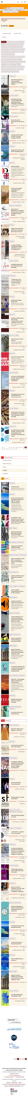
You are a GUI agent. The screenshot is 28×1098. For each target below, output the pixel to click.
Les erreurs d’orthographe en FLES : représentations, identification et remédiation (17, 378)
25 (16, 449)
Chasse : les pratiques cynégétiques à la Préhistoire (16, 190)
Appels (22, 42)
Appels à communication (7, 44)
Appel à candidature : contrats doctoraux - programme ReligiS (16, 640)
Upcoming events (7, 33)
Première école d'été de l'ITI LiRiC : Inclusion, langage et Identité (17, 136)
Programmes (4, 61)
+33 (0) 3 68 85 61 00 (15, 1075)
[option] (14, 487)
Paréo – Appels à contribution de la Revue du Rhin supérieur (17, 591)
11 (9, 447)
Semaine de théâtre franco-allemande (16, 783)
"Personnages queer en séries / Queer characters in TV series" (17, 871)
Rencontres (8, 64)
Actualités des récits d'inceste (13, 42)
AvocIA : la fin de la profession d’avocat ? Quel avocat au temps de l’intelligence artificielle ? (17, 889)
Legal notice (14, 1082)
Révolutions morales (16, 66)
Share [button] (15, 1059)
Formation (15, 49)
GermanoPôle (22, 49)
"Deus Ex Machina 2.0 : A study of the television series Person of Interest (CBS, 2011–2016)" (17, 619)
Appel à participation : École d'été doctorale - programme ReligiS (16, 533)
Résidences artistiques (6, 66)
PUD (23, 56)
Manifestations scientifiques (8, 56)
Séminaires (9, 69)
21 (7, 449)
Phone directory (20, 1076)
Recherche (23, 61)
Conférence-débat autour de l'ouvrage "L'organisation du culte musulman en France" (17, 320)
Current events (17, 33)
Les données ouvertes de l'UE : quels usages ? (17, 746)
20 (4, 449)
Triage (21, 69)
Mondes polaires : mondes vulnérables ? (17, 798)
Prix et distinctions (18, 59)
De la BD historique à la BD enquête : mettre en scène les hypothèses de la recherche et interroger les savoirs (18, 433)
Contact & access (9, 1076)
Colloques (4, 46)
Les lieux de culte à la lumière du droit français (17, 601)
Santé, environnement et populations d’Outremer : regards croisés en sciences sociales (17, 500)
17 (23, 447)
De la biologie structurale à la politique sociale (17, 395)
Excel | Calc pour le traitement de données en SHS (17, 121)
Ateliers (14, 44)
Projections (10, 61)
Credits (20, 1082)
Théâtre (8, 54)
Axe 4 (19, 44)
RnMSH (19, 64)
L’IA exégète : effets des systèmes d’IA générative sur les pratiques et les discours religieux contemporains (17, 764)
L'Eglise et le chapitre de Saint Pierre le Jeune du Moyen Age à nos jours (17, 230)
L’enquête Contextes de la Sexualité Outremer (17, 926)
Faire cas (3, 49)
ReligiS (3, 64)
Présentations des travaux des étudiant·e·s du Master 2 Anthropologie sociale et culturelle (18, 414)
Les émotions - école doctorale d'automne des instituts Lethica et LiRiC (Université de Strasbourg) (17, 520)
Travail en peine (15, 487)
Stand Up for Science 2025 (17, 357)
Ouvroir (16, 56)
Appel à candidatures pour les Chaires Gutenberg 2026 (17, 577)
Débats (14, 46)
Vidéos (11, 71)
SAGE (23, 66)
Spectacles (4, 69)
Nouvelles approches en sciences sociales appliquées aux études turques (17, 82)
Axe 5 (22, 44)
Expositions (20, 46)
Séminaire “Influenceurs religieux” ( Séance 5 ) (17, 729)
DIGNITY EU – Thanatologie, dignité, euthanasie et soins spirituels (17, 681)
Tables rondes (16, 69)
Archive (4, 37)
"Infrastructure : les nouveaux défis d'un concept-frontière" (16, 281)
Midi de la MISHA (15, 166)
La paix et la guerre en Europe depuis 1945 (16, 943)
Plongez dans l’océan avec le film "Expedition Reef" (17, 150)
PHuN (20, 56)
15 (18, 447)
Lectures (3, 54)
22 (9, 449)
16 (21, 447)
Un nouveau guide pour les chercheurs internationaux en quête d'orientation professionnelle (18, 669)
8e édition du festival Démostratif (16, 301)
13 (14, 447)
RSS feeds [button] (22, 1059)
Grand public (4, 51)
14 (16, 447)
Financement (9, 49)
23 (11, 449)
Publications (16, 61)
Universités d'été (5, 71)
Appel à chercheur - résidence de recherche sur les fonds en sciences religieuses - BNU (17, 652)
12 (11, 447)
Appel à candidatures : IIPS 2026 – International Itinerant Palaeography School (17, 561)
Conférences (9, 46)
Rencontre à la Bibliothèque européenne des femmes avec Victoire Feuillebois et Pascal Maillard (17, 212)
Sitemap (8, 1082)
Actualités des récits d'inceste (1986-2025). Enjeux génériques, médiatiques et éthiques (17, 101)
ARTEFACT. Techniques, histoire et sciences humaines (16, 701)
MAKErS (12, 54)
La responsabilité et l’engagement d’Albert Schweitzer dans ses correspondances (16, 247)
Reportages (14, 64)
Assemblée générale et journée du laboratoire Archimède (17, 266)
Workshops (16, 71)
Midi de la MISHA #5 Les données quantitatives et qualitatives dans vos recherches (17, 909)
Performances (5, 59)
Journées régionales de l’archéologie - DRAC (17, 995)
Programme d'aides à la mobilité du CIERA (17, 546)
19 (2, 449)
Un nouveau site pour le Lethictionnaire (17, 713)
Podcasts (11, 59)
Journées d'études (12, 51)
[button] (18, 2)
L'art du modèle (20, 51)
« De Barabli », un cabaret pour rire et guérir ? (17, 832)
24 (14, 449)
